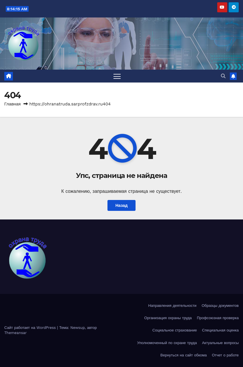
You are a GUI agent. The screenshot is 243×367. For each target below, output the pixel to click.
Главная (12, 104)
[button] (223, 76)
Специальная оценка (220, 330)
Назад (121, 205)
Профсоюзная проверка (218, 318)
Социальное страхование (174, 330)
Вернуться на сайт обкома (183, 355)
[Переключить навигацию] (117, 76)
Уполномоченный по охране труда (167, 343)
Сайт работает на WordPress (30, 327)
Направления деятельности (172, 305)
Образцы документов (220, 305)
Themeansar (15, 333)
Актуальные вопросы (220, 343)
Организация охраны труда (168, 318)
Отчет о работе (225, 355)
